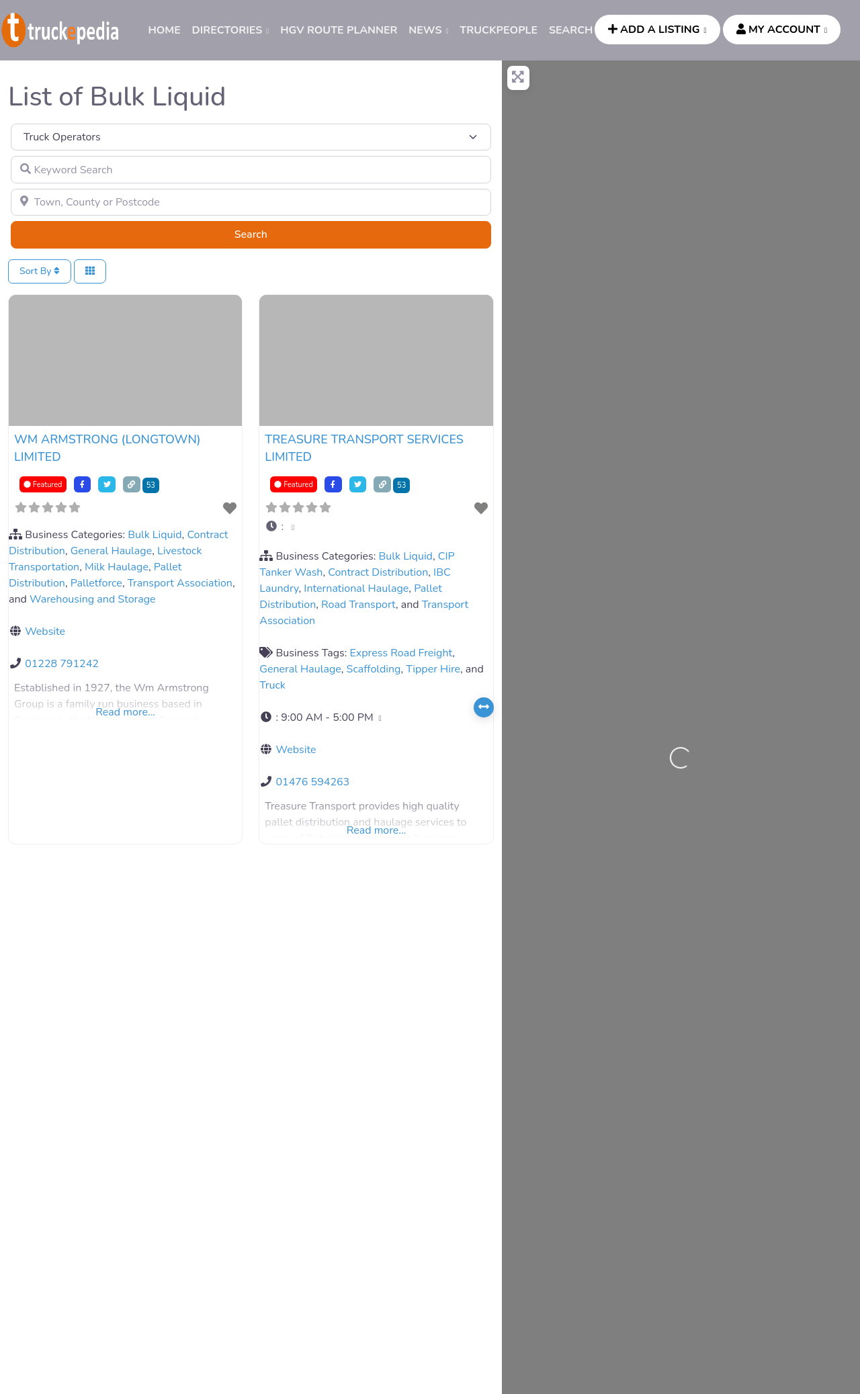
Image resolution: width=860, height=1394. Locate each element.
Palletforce (96, 583)
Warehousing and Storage (93, 599)
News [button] (424, 30)
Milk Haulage (116, 567)
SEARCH (571, 30)
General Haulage (111, 550)
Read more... (125, 712)
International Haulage (356, 588)
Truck (272, 685)
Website (45, 631)
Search (267, 234)
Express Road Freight (401, 653)
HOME (164, 30)
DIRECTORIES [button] (227, 30)
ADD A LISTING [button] (654, 29)
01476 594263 (312, 782)
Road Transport (358, 604)
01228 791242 (62, 663)
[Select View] (90, 271)
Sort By (39, 271)
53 (150, 485)
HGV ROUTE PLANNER (338, 30)
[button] (376, 527)
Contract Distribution (378, 572)
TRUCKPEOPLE (499, 30)
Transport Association (180, 583)
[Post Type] (251, 137)
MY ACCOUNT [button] (778, 29)
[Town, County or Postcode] (251, 202)
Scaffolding (374, 669)
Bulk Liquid (154, 534)
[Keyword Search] (251, 169)
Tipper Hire (433, 669)
